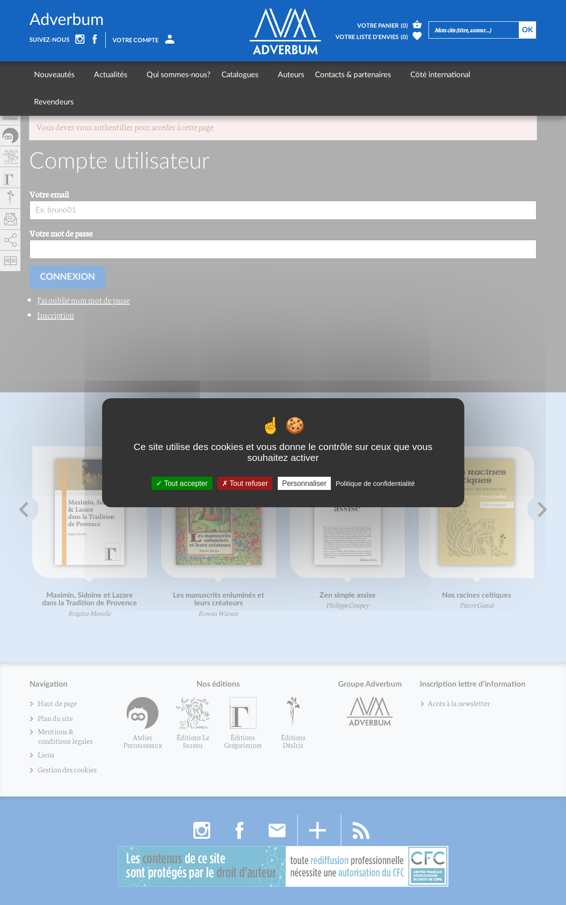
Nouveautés (54, 75)
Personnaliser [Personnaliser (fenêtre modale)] (304, 483)
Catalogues (222, 75)
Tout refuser (245, 483)
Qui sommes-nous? (161, 75)
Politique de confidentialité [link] (374, 483)
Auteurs (265, 75)
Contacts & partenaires (327, 75)
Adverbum (67, 20)
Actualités (101, 75)
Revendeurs (466, 75)
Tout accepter (181, 483)
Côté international (406, 75)
